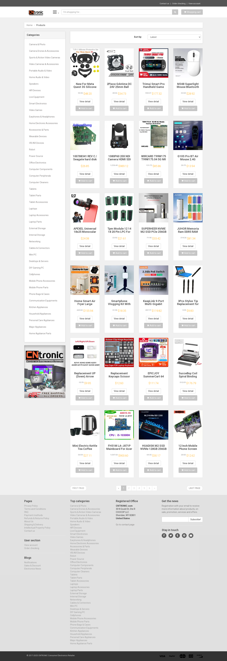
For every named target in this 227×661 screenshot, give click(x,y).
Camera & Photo (37, 44)
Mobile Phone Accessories (42, 281)
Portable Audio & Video (40, 70)
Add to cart (85, 108)
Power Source (36, 156)
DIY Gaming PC (36, 268)
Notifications (30, 565)
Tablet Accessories (38, 202)
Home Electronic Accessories (43, 123)
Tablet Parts (35, 195)
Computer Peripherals (40, 176)
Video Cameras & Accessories (44, 64)
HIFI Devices (35, 90)
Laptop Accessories (39, 215)
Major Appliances (37, 327)
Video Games (35, 110)
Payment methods (33, 518)
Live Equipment (36, 97)
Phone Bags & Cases (39, 294)
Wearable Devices (38, 136)
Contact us (164, 4)
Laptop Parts (35, 222)
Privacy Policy (31, 508)
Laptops (33, 208)
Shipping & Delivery (33, 527)
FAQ (26, 515)
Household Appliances (40, 314)
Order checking (179, 4)
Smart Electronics (38, 103)
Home (30, 25)
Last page (194, 488)
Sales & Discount (32, 568)
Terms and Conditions (35, 512)
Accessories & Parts (39, 130)
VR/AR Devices (36, 143)
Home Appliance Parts (40, 333)
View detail (85, 101)
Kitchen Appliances (38, 307)
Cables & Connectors (39, 248)
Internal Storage (37, 235)
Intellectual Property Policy (37, 530)
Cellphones (34, 274)
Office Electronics (37, 162)
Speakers (34, 84)
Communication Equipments (43, 300)
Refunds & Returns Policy (36, 521)
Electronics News (32, 571)
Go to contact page (125, 527)
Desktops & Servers (38, 261)
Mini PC (32, 254)
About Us (28, 524)
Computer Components (40, 169)
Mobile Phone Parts (38, 287)
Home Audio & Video (39, 77)
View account (194, 4)
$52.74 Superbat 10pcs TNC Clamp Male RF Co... (70, 3)
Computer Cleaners (38, 182)
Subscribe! (195, 522)
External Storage (37, 228)
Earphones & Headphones (42, 116)
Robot (32, 149)
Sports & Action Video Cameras (44, 57)
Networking (34, 241)
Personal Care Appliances (41, 320)
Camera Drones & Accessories (44, 51)
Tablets (32, 189)
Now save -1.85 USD (37, 3)
